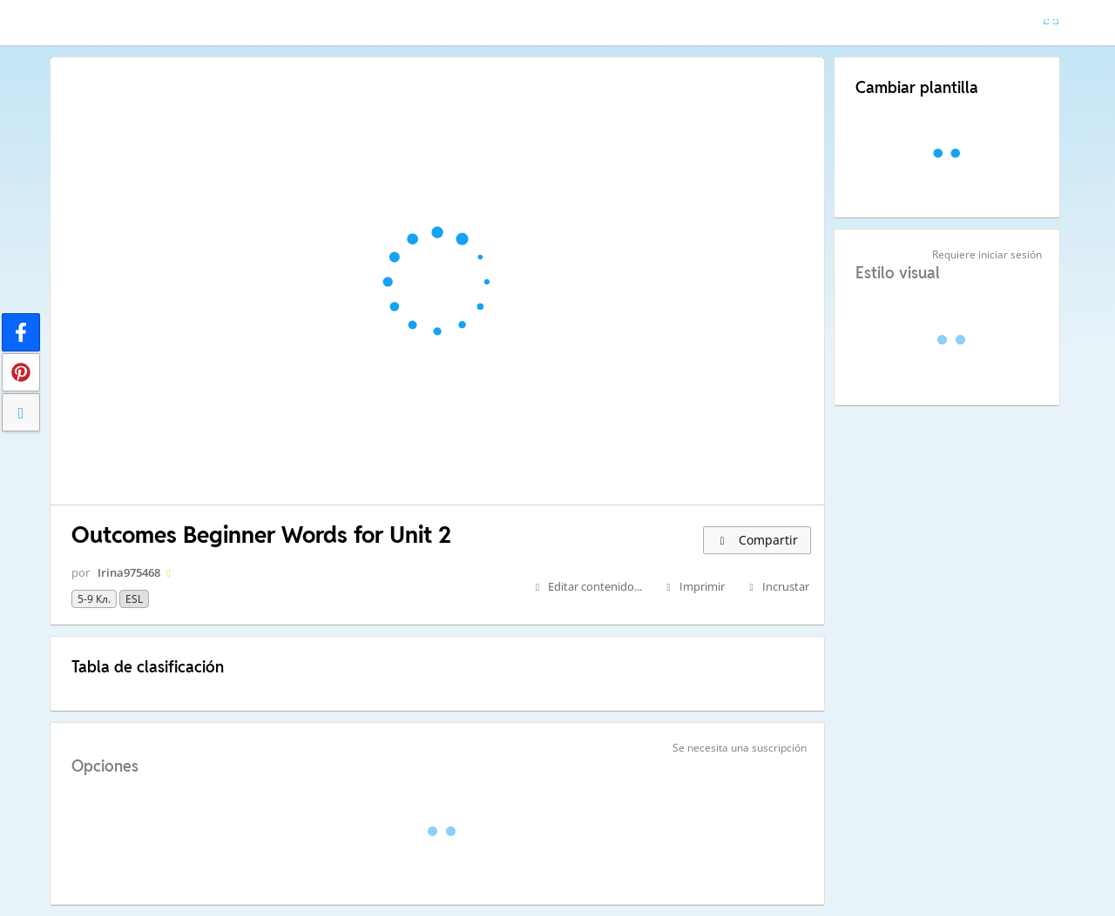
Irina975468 (129, 572)
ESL (134, 599)
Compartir (757, 540)
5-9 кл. (94, 599)
